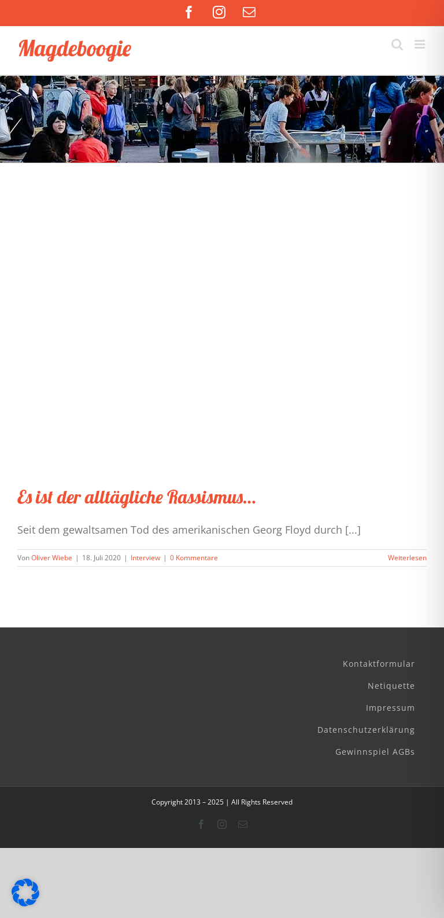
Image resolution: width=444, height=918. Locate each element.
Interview (145, 558)
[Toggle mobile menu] (421, 44)
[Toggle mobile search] (397, 44)
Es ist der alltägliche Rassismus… (136, 496)
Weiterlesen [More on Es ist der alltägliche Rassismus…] (407, 558)
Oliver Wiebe (51, 558)
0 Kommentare (194, 558)
